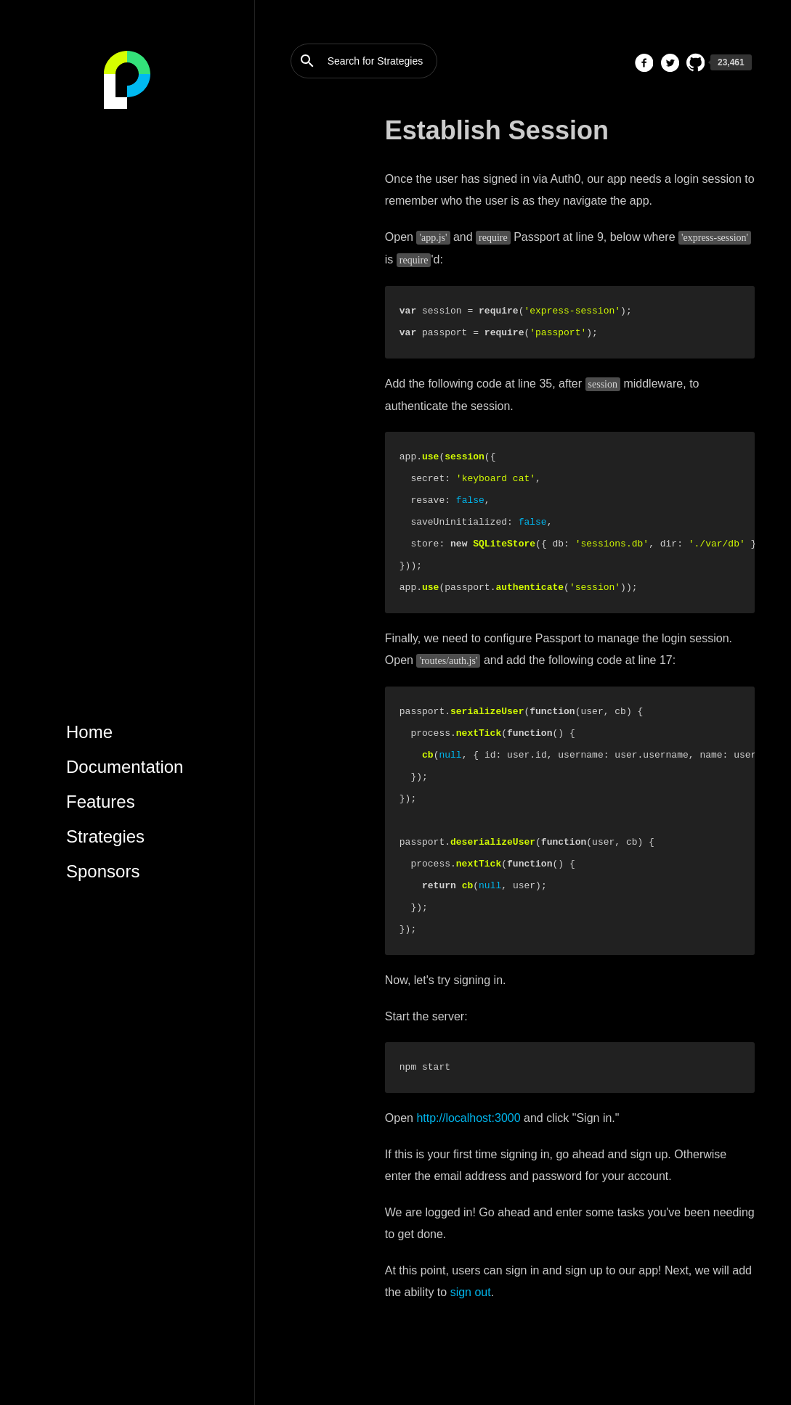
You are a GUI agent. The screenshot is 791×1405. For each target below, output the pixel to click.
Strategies (105, 836)
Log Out (309, 303)
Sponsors (102, 871)
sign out (470, 1292)
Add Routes (317, 215)
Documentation (124, 767)
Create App (316, 149)
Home (89, 732)
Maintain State (323, 237)
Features (100, 801)
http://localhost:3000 (468, 1118)
